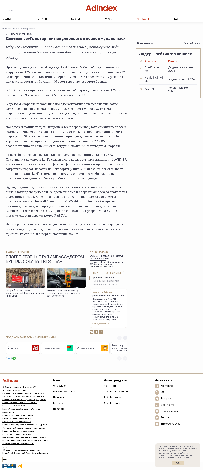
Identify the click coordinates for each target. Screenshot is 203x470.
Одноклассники (170, 411)
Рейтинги (110, 385)
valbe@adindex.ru (101, 324)
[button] (125, 338)
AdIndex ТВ (143, 18)
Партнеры (59, 397)
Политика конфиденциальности (17, 418)
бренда (101, 81)
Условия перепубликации (14, 390)
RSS (163, 392)
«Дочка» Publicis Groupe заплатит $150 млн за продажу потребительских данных (107, 264)
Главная (6, 28)
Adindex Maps (112, 403)
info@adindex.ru (171, 423)
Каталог (58, 403)
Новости (17, 28)
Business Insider (94, 169)
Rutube (165, 417)
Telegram (166, 398)
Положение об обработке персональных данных (24, 425)
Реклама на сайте (64, 391)
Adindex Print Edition (116, 391)
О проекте (59, 385)
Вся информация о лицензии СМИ (17, 415)
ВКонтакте (167, 404)
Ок (178, 462)
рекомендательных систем (170, 457)
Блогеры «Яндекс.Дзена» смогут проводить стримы (106, 257)
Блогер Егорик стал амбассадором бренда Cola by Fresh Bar (45, 259)
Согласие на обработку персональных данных (23, 428)
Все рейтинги (192, 43)
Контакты (167, 385)
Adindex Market (113, 397)
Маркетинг (30, 28)
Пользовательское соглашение (16, 421)
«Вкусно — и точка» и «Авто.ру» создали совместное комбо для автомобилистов (63, 293)
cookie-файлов (180, 453)
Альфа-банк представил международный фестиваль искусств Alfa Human (25, 293)
